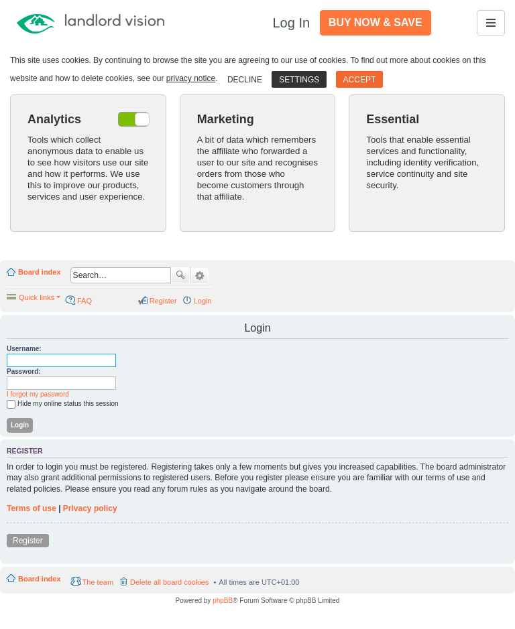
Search (180, 275)
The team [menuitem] (97, 582)
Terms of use (31, 508)
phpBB (223, 600)
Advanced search (199, 276)
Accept (359, 79)
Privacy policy (90, 508)
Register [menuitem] (163, 301)
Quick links (36, 297)
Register (28, 540)
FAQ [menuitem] (84, 301)
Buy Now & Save (375, 22)
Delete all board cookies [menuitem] (169, 582)
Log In (291, 22)
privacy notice (190, 78)
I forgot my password (38, 394)
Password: (24, 371)
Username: (24, 348)
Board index (39, 272)
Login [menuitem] (203, 301)
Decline (244, 79)
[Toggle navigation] (491, 23)
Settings (299, 79)
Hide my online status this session (63, 404)
